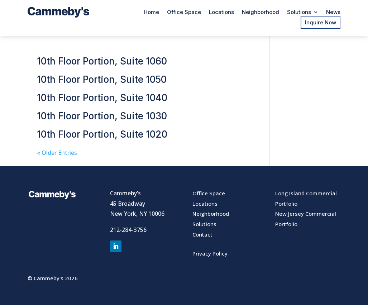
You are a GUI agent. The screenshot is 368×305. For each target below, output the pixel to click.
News (333, 12)
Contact (202, 234)
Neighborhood (260, 12)
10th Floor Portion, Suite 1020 (102, 134)
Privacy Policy (210, 253)
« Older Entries (57, 153)
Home (151, 12)
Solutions (299, 12)
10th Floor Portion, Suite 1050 (102, 79)
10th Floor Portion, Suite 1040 (102, 97)
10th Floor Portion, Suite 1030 (102, 115)
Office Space (184, 12)
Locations (221, 12)
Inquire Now (320, 22)
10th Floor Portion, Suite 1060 (102, 61)
